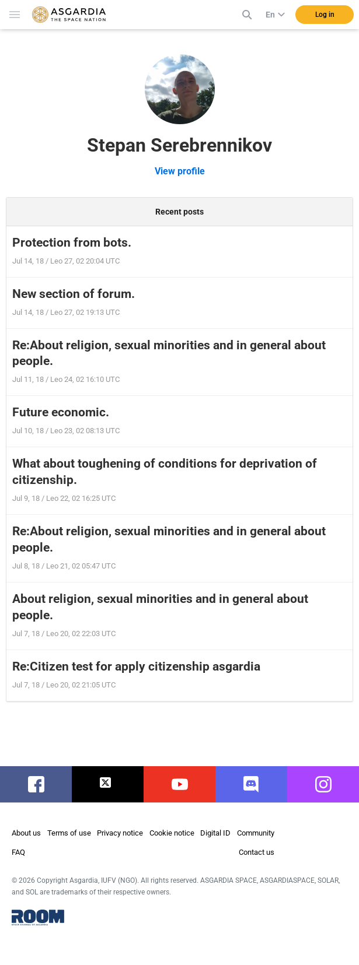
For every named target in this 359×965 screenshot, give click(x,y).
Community (255, 833)
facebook (39, 784)
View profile (180, 171)
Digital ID (215, 833)
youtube (180, 784)
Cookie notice (171, 833)
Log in (324, 14)
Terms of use (69, 833)
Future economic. (60, 412)
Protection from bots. (71, 243)
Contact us (256, 852)
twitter (107, 784)
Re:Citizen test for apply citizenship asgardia (136, 666)
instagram (327, 784)
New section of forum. (73, 294)
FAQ (18, 852)
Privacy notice (120, 833)
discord (251, 784)
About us (26, 833)
